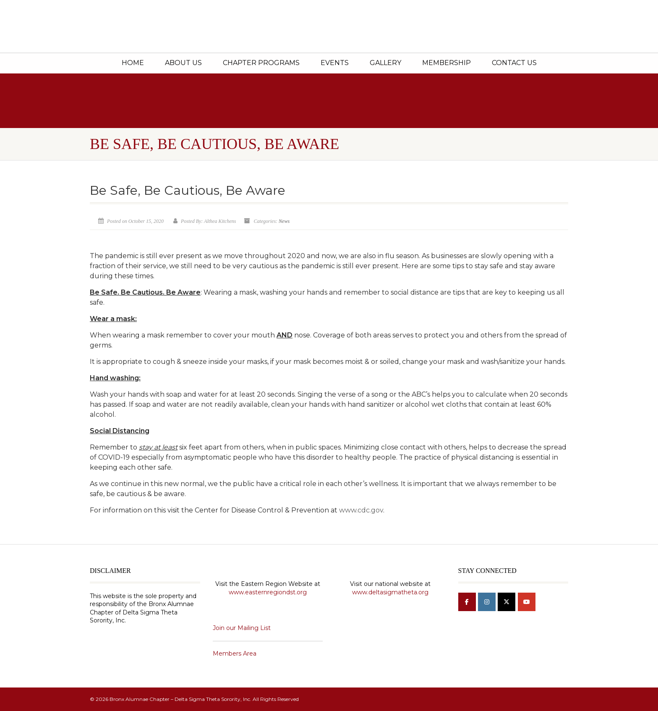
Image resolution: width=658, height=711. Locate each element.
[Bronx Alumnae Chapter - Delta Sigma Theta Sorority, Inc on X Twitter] (506, 602)
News (284, 221)
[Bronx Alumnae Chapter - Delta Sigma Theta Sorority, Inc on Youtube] (526, 602)
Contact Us (514, 63)
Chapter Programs (261, 63)
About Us (183, 63)
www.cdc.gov (361, 510)
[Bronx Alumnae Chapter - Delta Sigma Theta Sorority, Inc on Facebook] (467, 602)
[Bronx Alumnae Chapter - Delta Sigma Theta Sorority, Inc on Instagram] (487, 602)
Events (335, 63)
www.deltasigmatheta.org (390, 592)
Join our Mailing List (242, 628)
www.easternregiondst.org (268, 592)
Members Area (234, 653)
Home (133, 63)
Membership (446, 63)
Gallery (385, 63)
